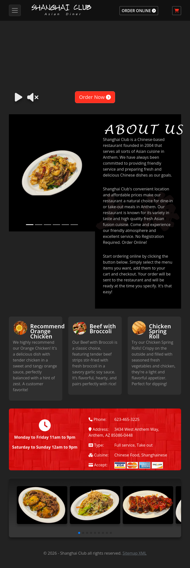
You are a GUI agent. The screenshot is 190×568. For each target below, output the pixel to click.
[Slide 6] (74, 224)
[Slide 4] (56, 224)
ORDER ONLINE (139, 10)
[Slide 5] (65, 224)
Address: (99, 429)
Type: (96, 445)
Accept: (98, 465)
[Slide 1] (29, 224)
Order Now (95, 97)
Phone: (97, 419)
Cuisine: (99, 455)
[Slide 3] (47, 224)
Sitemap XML (134, 553)
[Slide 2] (38, 224)
